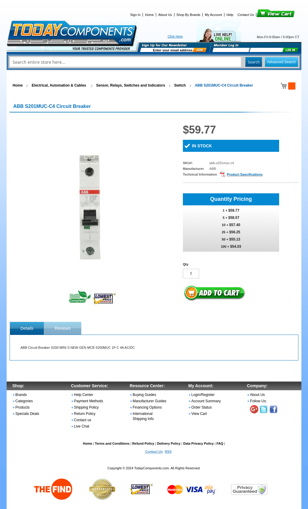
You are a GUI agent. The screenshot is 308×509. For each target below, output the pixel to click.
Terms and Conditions (112, 443)
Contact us (82, 420)
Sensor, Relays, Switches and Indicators (130, 85)
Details (26, 328)
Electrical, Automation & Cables (59, 85)
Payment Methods (88, 401)
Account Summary (206, 401)
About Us (165, 15)
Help (229, 15)
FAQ (220, 443)
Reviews (63, 328)
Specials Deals (27, 414)
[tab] (27, 328)
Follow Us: (258, 401)
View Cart (265, 15)
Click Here (175, 36)
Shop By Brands (189, 15)
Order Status (201, 407)
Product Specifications (245, 174)
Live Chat (81, 426)
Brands (21, 395)
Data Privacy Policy (198, 443)
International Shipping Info (143, 416)
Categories (24, 401)
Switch (180, 85)
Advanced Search (281, 62)
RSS (168, 451)
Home (149, 15)
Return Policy (84, 414)
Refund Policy (143, 443)
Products (22, 407)
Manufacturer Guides (149, 401)
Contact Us (246, 15)
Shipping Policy (86, 407)
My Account (213, 15)
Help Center (83, 395)
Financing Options (147, 407)
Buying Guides (144, 395)
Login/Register (202, 395)
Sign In (135, 15)
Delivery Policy (168, 443)
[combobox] (154, 62)
